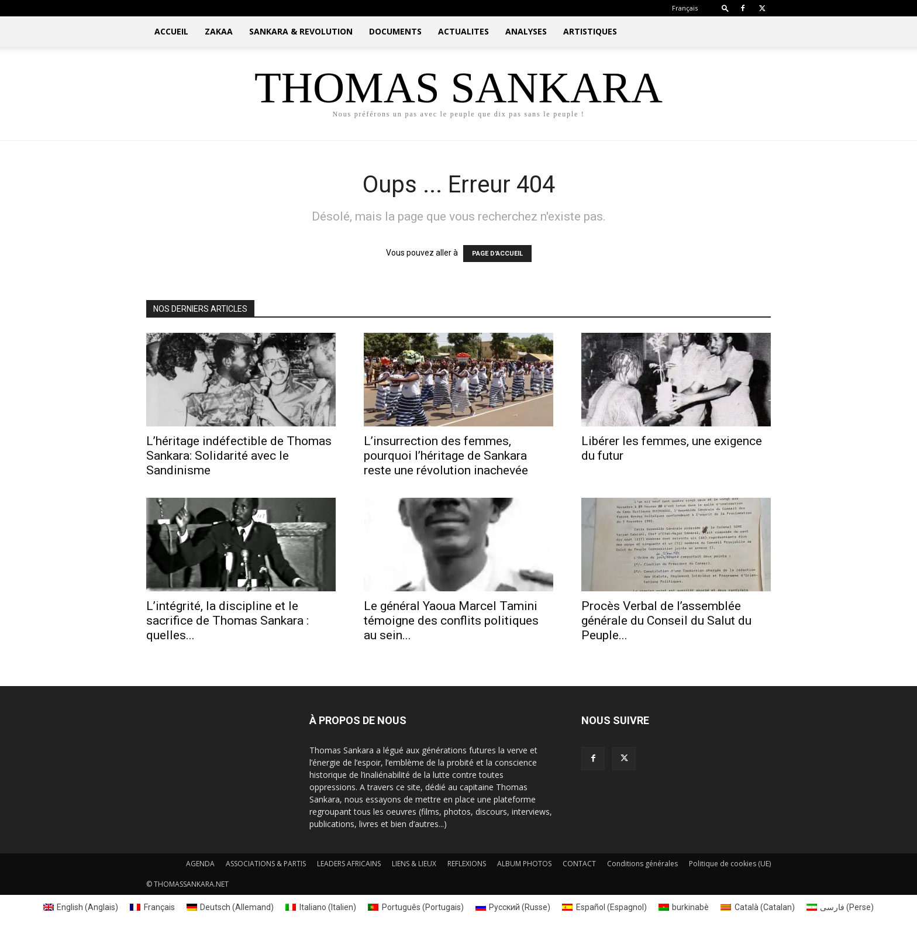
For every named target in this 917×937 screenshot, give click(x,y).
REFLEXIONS (466, 864)
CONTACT (579, 864)
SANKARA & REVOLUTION (301, 31)
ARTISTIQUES (590, 31)
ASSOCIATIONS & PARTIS (266, 864)
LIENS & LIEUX (414, 864)
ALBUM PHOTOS (524, 864)
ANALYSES (526, 31)
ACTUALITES (463, 31)
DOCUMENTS (395, 31)
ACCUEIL (171, 31)
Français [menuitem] (159, 907)
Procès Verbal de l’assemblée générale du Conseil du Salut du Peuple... (666, 620)
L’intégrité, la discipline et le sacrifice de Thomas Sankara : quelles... (227, 620)
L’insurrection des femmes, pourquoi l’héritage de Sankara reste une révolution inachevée (446, 455)
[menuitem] (685, 8)
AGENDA (200, 864)
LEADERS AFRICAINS (349, 864)
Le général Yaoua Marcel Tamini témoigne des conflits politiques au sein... (451, 620)
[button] (725, 8)
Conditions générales (642, 864)
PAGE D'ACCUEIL (497, 253)
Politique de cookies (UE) (730, 864)
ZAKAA (219, 31)
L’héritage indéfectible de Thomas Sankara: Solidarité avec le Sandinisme (239, 455)
